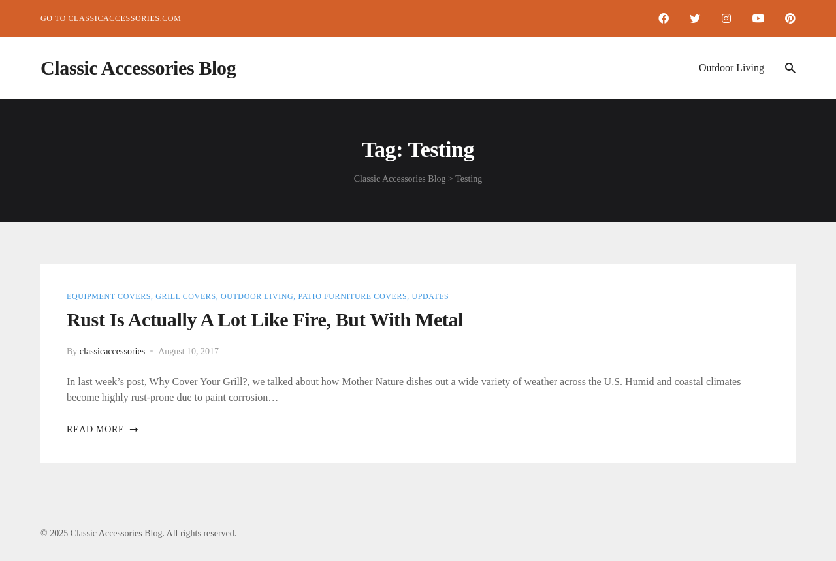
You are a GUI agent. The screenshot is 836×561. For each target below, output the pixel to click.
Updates (430, 296)
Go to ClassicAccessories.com (110, 18)
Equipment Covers (109, 296)
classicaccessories (112, 351)
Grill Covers (185, 296)
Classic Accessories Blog (138, 67)
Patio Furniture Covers (353, 296)
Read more (103, 429)
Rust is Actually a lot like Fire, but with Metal (265, 319)
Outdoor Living (731, 67)
